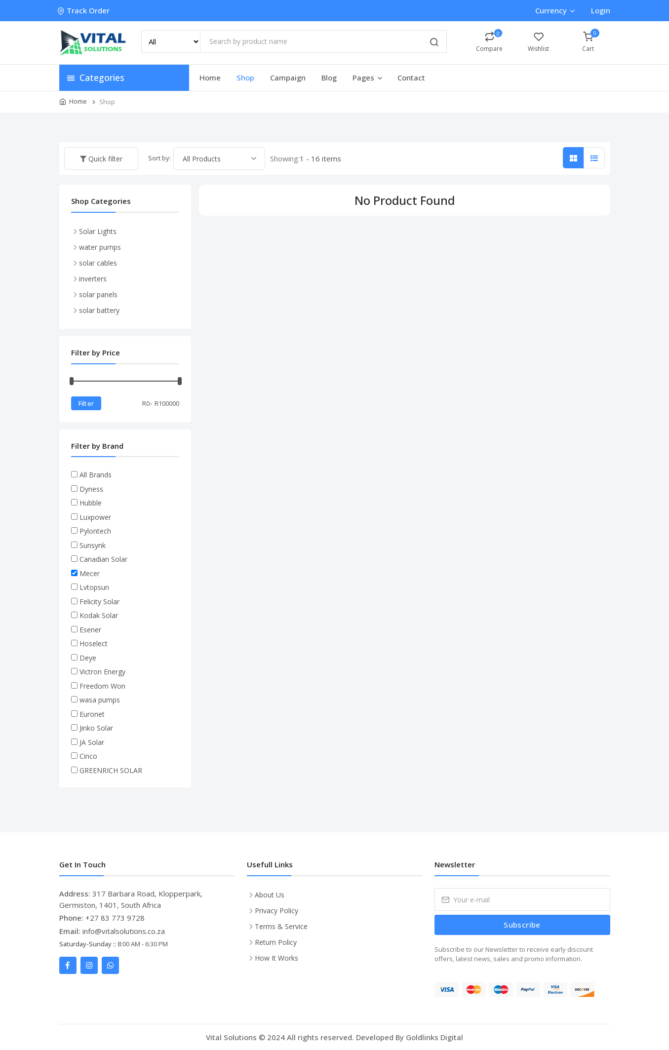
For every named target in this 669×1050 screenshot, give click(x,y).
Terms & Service (281, 926)
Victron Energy (102, 671)
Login (600, 10)
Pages (368, 77)
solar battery (99, 310)
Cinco (88, 756)
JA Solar (91, 742)
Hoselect (93, 643)
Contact (411, 77)
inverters (93, 278)
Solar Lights (98, 231)
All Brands (95, 474)
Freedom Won (102, 686)
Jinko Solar (96, 728)
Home (210, 77)
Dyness (91, 489)
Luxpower (95, 517)
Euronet (92, 714)
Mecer (89, 573)
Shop (245, 77)
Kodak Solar (98, 615)
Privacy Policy (276, 910)
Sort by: (159, 158)
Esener (90, 629)
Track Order (84, 10)
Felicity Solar (99, 601)
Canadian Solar (103, 559)
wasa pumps (99, 699)
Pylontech (95, 531)
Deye (87, 657)
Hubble (90, 502)
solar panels (98, 294)
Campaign (288, 77)
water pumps (100, 247)
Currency (554, 10)
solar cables (98, 263)
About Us (269, 894)
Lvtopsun (94, 587)
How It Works (276, 958)
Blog (329, 77)
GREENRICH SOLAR (110, 770)
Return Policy (276, 942)
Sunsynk (92, 545)
